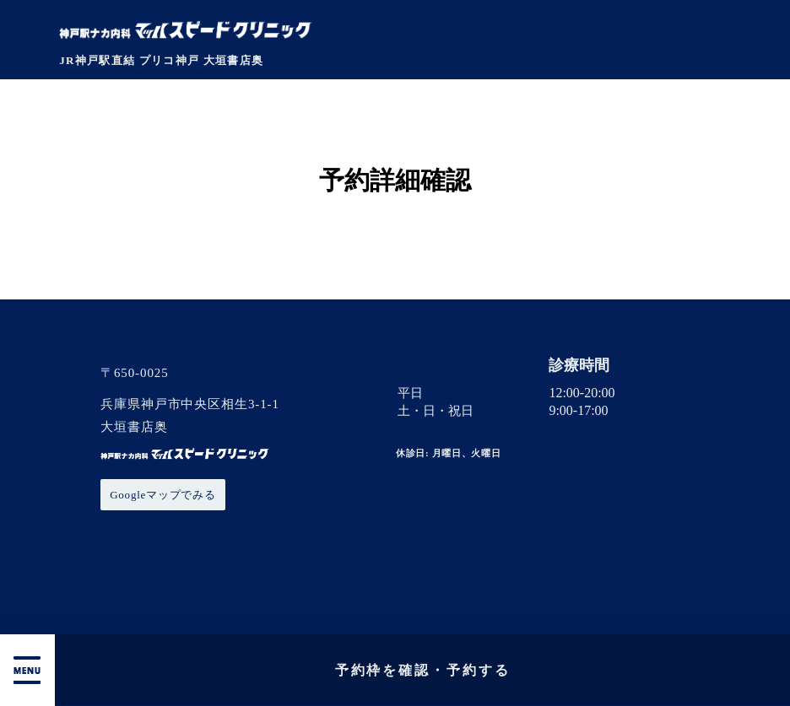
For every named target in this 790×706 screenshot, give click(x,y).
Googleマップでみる (163, 494)
